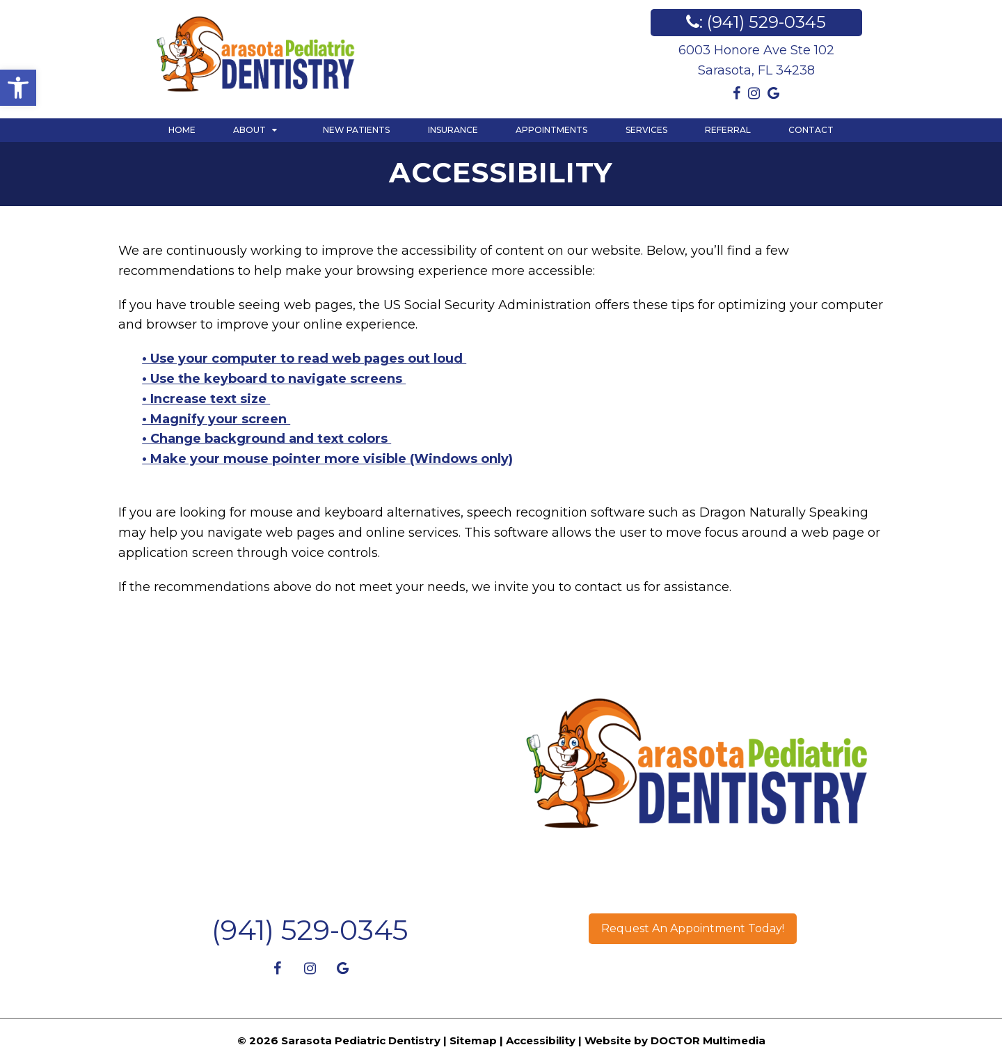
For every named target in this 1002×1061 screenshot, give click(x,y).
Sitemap (473, 1040)
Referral (728, 130)
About (249, 130)
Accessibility (540, 1040)
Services (646, 130)
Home (182, 130)
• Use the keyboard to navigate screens (274, 378)
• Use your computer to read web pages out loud (304, 358)
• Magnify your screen (216, 419)
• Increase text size (206, 399)
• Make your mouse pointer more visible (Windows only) (327, 458)
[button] (18, 88)
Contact (811, 130)
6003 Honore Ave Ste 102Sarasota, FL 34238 (756, 60)
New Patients (356, 130)
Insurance (453, 130)
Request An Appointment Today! (692, 928)
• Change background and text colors (266, 438)
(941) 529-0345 (310, 930)
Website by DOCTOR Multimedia (674, 1040)
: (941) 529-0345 (756, 22)
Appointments (551, 130)
